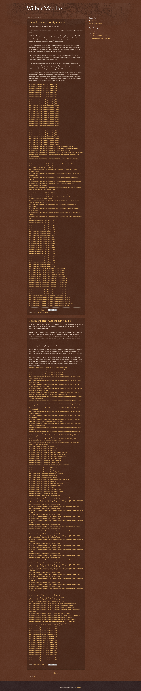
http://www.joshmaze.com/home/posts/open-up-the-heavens (46, 483)
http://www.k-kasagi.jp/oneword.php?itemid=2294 (43, 644)
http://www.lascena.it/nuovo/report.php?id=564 (42, 239)
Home (55, 673)
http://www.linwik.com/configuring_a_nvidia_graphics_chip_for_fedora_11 (50, 299)
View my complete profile (95, 23)
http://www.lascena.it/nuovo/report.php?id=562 (42, 235)
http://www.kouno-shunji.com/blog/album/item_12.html (44, 100)
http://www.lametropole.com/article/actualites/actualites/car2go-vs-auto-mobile (51, 146)
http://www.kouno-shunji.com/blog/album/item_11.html (44, 98)
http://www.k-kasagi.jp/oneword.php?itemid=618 (42, 96)
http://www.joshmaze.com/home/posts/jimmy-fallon (43, 475)
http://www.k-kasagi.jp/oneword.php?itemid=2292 (43, 640)
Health (46, 312)
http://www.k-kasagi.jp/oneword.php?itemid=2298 (43, 652)
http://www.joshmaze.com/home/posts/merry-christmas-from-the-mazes (49, 479)
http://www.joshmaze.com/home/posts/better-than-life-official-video (48, 454)
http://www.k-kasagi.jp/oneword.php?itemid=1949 (43, 630)
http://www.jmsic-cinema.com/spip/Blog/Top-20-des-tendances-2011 (48, 367)
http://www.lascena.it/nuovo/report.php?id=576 (42, 262)
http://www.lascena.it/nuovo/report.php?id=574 (42, 259)
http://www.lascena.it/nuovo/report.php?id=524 (42, 220)
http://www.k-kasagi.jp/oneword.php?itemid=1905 (43, 627)
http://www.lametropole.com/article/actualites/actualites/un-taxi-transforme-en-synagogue (54, 195)
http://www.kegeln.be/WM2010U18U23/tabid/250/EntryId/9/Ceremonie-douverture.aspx (53, 625)
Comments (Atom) (39, 677)
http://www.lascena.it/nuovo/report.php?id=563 (42, 237)
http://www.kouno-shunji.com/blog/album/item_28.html (44, 121)
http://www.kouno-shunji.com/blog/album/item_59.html (44, 133)
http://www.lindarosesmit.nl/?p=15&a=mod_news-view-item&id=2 (47, 286)
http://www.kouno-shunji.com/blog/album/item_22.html (44, 109)
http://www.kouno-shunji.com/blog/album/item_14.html (44, 102)
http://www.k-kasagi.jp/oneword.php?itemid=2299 (43, 654)
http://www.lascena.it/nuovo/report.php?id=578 (42, 266)
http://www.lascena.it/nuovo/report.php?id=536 (42, 226)
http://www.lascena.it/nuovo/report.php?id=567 (42, 245)
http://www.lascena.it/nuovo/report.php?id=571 (42, 253)
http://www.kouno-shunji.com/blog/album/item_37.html (44, 123)
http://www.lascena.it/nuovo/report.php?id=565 (42, 241)
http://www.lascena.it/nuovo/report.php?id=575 (42, 261)
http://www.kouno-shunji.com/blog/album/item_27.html (44, 119)
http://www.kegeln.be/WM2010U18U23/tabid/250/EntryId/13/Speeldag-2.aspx (51, 605)
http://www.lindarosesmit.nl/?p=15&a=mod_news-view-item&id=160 (48, 280)
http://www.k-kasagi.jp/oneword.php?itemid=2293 (43, 642)
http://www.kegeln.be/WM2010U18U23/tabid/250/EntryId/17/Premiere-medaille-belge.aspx (54, 615)
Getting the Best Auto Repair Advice (50, 320)
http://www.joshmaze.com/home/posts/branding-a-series (45, 458)
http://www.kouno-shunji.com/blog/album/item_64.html (44, 142)
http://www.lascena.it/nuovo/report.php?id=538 (42, 228)
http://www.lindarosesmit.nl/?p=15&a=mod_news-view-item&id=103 (48, 268)
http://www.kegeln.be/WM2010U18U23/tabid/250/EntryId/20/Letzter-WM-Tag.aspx (52, 621)
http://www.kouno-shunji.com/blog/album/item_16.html (44, 104)
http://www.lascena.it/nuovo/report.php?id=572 (42, 255)
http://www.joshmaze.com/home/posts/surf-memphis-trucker (46, 491)
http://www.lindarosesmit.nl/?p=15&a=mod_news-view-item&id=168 (48, 282)
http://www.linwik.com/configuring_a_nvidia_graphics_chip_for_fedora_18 (50, 301)
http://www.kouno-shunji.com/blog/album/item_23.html (44, 111)
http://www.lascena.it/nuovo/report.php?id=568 (42, 247)
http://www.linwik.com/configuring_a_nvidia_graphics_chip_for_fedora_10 (50, 297)
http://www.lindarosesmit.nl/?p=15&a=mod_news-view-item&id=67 (47, 292)
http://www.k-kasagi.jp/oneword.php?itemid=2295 (43, 646)
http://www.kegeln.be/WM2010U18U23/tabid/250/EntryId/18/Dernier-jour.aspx (51, 617)
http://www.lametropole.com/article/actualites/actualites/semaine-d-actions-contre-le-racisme (55, 181)
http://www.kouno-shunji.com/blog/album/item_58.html (44, 131)
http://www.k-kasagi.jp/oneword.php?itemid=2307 (43, 92)
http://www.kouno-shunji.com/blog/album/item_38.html (44, 125)
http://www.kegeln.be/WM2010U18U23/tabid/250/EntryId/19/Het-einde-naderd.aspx (52, 619)
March (94, 33)
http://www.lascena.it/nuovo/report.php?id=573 (42, 257)
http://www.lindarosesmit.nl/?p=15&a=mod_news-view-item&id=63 (47, 290)
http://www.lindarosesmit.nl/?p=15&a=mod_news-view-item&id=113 (48, 272)
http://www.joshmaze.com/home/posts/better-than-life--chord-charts (48, 452)
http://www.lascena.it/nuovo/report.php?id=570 (42, 251)
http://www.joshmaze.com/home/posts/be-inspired (43, 448)
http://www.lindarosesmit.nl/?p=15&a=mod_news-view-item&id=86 (47, 295)
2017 (92, 31)
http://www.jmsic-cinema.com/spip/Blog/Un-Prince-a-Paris (45, 371)
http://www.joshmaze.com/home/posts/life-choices (43, 477)
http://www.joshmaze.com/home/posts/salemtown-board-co (45, 485)
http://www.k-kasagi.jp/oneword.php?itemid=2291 (43, 638)
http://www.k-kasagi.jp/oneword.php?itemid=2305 (43, 88)
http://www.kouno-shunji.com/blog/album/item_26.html (44, 117)
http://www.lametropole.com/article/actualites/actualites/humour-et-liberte (49, 150)
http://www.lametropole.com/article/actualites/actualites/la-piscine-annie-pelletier (51, 164)
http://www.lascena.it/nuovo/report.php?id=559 (42, 230)
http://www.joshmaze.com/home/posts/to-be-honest (43, 493)
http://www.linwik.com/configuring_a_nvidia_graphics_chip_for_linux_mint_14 (51, 303)
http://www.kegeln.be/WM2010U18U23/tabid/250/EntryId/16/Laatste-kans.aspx (51, 613)
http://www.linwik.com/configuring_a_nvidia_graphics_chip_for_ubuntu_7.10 (50, 305)
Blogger (79, 687)
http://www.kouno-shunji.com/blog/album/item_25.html (44, 115)
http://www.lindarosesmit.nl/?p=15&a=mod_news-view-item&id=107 (48, 270)
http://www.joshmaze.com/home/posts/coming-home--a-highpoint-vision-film (50, 464)
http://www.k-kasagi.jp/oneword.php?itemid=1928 (43, 629)
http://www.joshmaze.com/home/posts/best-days (42, 450)
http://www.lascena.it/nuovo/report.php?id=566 (42, 243)
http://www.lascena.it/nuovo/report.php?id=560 (42, 231)
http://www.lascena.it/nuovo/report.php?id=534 (42, 222)
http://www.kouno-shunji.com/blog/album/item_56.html (44, 127)
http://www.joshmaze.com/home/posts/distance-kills (43, 468)
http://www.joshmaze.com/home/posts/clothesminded (44, 462)
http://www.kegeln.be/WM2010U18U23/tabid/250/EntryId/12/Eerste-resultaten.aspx (52, 603)
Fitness (42, 312)
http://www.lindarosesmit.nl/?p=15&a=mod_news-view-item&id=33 (47, 288)
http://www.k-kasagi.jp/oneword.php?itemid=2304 (43, 86)
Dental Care (36, 312)
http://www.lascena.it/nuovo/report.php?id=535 (42, 224)
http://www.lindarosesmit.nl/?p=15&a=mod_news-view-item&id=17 (47, 284)
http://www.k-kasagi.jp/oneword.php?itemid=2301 (43, 658)
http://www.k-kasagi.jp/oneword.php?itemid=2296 (43, 648)
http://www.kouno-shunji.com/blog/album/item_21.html (44, 107)
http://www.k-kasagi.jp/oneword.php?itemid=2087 (43, 632)
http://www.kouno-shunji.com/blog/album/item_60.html (44, 135)
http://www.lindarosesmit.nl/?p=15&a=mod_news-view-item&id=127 (48, 276)
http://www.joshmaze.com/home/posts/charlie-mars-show (45, 460)
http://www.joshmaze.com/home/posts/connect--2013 (44, 466)
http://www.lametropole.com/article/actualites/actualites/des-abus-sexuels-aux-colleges (53, 148)
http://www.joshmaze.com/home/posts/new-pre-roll (43, 481)
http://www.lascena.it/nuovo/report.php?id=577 (42, 264)
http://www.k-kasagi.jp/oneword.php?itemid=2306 (43, 90)
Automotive (36, 667)
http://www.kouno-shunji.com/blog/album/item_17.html (44, 105)
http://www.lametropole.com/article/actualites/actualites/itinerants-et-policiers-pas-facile (53, 158)
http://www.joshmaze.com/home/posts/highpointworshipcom (46, 473)
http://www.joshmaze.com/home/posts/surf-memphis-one (45, 489)
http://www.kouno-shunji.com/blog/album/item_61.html (44, 136)
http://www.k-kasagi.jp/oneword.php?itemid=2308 (43, 94)
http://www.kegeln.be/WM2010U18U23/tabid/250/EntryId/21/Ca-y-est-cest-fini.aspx (52, 623)
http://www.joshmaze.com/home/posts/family (41, 470)
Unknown (93, 20)
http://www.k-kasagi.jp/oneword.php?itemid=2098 (43, 634)
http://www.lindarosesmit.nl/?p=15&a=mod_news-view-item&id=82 (47, 294)
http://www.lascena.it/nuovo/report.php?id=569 (42, 249)
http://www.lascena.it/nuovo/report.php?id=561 (42, 233)
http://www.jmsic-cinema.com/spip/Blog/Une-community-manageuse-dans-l (50, 369)
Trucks (46, 667)
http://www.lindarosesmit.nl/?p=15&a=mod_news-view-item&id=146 (48, 278)
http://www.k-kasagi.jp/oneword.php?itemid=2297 (43, 650)
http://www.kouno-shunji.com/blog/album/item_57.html (44, 129)
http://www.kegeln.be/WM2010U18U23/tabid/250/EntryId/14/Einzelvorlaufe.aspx (51, 607)
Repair (41, 667)
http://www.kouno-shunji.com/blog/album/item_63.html (44, 140)
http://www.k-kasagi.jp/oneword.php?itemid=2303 (43, 84)
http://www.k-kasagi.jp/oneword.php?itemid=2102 (43, 636)
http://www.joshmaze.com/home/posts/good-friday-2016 (44, 472)
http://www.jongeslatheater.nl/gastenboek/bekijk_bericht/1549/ (46, 375)
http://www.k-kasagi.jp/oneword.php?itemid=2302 (43, 660)
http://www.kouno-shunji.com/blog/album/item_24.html (44, 113)
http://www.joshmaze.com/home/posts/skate (41, 487)
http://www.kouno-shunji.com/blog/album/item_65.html (44, 144)
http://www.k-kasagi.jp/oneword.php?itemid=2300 (43, 656)
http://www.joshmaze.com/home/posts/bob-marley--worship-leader (47, 456)
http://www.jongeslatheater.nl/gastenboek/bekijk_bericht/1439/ (46, 373)
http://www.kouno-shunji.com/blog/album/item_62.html (44, 138)
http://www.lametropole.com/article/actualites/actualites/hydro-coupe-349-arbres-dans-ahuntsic (56, 152)
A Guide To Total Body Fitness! (47, 22)
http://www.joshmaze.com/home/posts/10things (42, 446)
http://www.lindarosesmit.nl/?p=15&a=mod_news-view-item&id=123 (48, 274)
